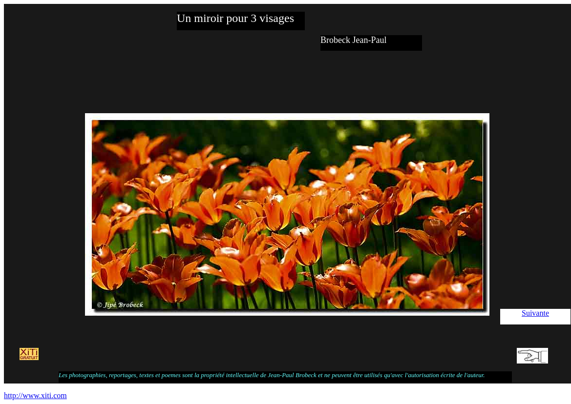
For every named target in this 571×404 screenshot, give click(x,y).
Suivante (535, 313)
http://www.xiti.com (35, 395)
